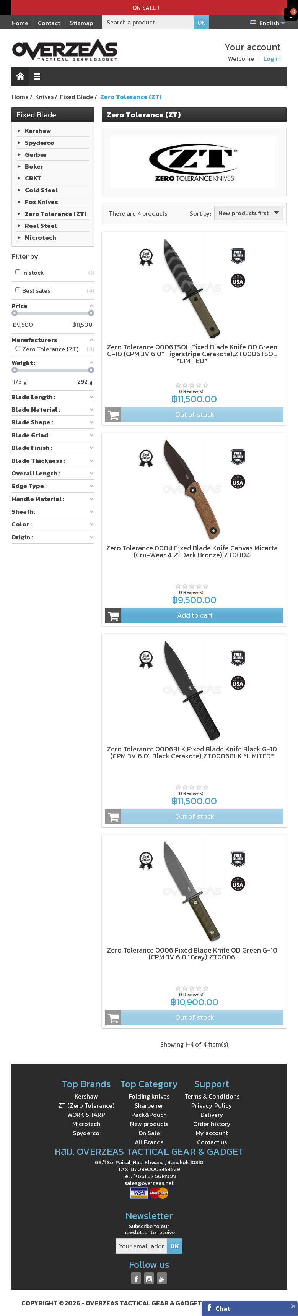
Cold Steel (41, 190)
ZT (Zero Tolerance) (86, 1105)
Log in (272, 58)
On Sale (149, 1133)
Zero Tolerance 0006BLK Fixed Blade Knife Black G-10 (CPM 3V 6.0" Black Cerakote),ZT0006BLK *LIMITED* (192, 752)
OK (201, 22)
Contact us (212, 1142)
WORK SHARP (86, 1114)
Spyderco (39, 142)
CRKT (33, 178)
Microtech (40, 237)
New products (149, 1123)
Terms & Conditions (211, 1096)
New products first (249, 212)
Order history (212, 1123)
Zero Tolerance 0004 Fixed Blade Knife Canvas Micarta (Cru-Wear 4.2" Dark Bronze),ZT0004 (192, 551)
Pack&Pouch (149, 1114)
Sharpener (149, 1105)
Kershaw (38, 130)
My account (212, 1133)
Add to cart (159, 615)
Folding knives (149, 1096)
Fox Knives (41, 201)
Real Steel (41, 225)
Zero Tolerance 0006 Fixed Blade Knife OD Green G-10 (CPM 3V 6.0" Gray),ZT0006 (192, 953)
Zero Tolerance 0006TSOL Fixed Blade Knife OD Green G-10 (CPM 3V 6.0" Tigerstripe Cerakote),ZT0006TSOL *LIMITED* (192, 354)
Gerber (36, 154)
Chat (222, 1308)
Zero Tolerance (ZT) (55, 213)
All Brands (149, 1142)
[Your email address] (141, 1246)
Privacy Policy (211, 1105)
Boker (34, 166)
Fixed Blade (36, 114)
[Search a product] (148, 22)
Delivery (211, 1114)
